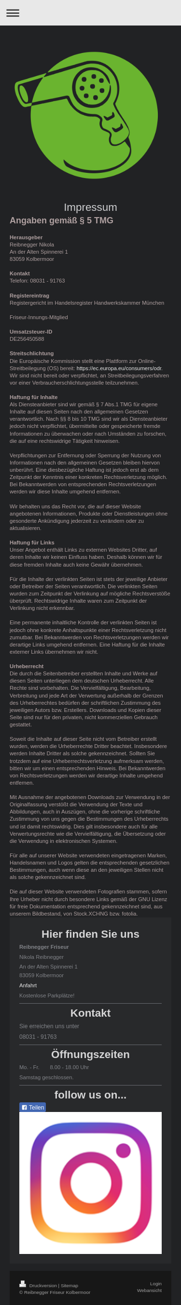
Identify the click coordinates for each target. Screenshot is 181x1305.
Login (156, 1283)
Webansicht (149, 1290)
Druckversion (38, 1285)
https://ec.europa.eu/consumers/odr (119, 368)
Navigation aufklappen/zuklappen (90, 12)
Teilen (32, 1107)
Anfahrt (28, 985)
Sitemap (69, 1285)
